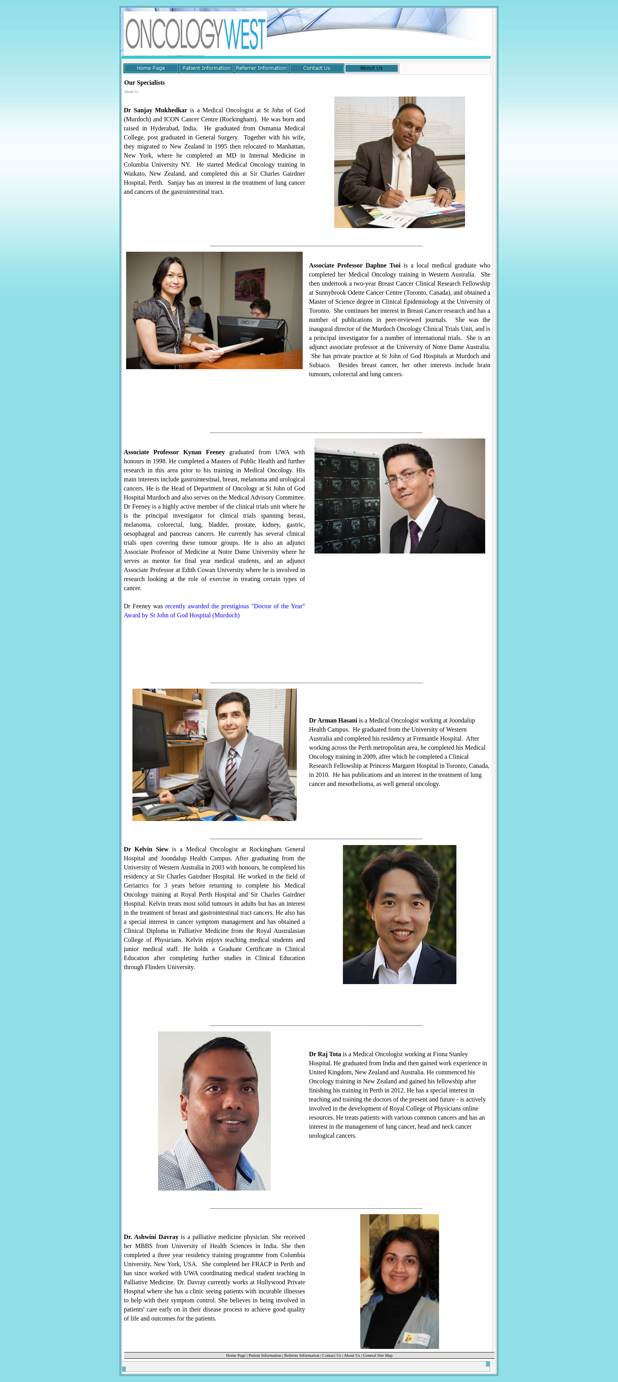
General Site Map (378, 1355)
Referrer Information (301, 1355)
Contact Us (331, 1355)
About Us (352, 1355)
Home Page (236, 1355)
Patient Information (265, 1355)
